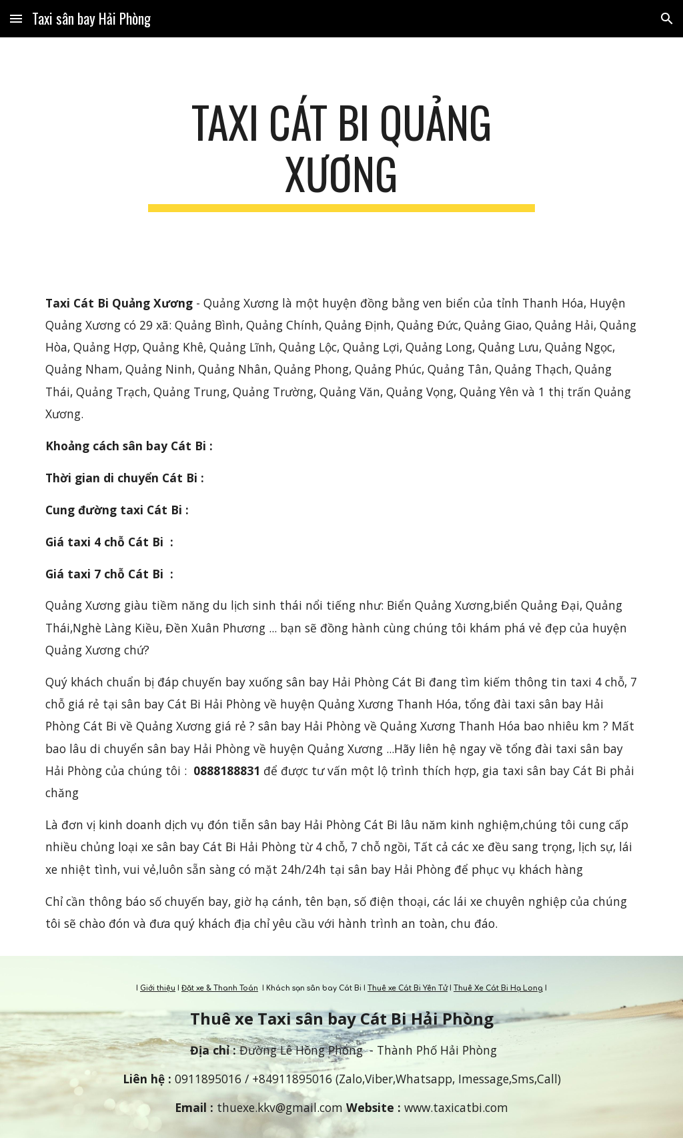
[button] (16, 18)
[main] (341, 154)
